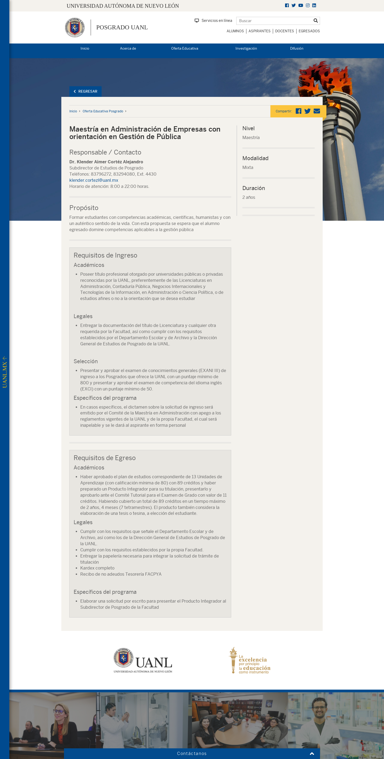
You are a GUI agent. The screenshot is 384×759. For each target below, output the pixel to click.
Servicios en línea (213, 20)
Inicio (85, 48)
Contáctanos (192, 753)
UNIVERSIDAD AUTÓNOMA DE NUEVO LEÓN (123, 6)
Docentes (284, 31)
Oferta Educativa (184, 48)
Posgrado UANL (122, 27)
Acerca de (128, 48)
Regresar (85, 91)
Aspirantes (260, 31)
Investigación (246, 48)
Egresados (309, 31)
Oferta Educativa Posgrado (103, 111)
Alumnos (235, 31)
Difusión (296, 48)
